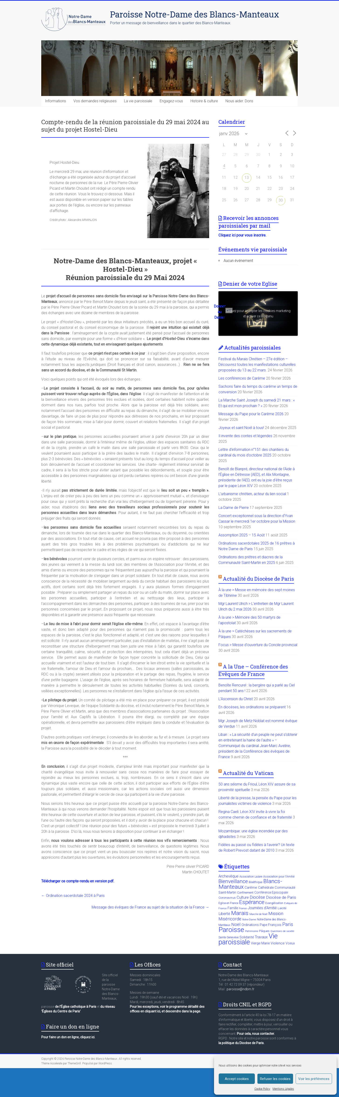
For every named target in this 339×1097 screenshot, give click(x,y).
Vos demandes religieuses (95, 101)
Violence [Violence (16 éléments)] (278, 943)
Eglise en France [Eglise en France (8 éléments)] (228, 903)
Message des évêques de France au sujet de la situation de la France (150, 907)
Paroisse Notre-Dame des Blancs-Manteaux (194, 14)
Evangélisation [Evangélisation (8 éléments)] (274, 903)
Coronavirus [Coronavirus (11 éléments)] (227, 897)
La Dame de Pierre (233, 507)
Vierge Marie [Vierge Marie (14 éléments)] (260, 943)
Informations (55, 101)
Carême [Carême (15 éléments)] (251, 887)
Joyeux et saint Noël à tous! (241, 427)
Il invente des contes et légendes (245, 436)
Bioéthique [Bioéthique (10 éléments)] (255, 882)
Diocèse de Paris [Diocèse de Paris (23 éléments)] (281, 897)
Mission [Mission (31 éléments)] (275, 913)
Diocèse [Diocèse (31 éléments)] (257, 897)
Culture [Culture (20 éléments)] (243, 897)
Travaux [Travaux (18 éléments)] (261, 937)
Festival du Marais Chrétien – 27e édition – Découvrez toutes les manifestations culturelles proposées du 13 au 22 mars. (257, 364)
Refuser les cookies (275, 1079)
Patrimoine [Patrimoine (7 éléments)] (251, 931)
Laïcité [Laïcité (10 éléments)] (282, 908)
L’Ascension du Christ (235, 699)
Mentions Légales (283, 1088)
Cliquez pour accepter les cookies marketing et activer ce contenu (258, 313)
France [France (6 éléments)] (243, 908)
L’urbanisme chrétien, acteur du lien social (252, 494)
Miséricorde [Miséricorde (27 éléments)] (229, 918)
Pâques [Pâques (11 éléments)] (264, 931)
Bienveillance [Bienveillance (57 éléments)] (233, 881)
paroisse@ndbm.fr (240, 989)
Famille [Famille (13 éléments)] (233, 908)
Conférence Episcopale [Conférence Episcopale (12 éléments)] (271, 892)
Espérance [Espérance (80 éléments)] (251, 902)
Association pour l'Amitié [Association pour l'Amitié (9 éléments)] (278, 876)
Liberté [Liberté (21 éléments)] (224, 913)
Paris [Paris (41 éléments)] (287, 924)
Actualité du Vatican (248, 773)
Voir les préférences (313, 1079)
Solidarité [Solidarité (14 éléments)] (246, 937)
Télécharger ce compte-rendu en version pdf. (77, 881)
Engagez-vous (171, 101)
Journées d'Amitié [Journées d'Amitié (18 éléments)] (262, 908)
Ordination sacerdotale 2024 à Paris (73, 895)
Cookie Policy (262, 1088)
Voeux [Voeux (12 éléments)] (290, 943)
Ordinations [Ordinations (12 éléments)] (250, 925)
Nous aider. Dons (239, 101)
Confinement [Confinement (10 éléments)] (245, 892)
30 (281, 200)
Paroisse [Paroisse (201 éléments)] (231, 930)
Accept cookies (237, 1079)
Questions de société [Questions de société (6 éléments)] (282, 931)
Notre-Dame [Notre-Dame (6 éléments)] (249, 919)
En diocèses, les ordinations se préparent (252, 707)
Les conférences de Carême (241, 378)
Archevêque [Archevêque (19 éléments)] (228, 876)
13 (247, 177)
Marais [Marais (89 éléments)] (240, 913)
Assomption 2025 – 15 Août (241, 535)
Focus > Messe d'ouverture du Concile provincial (257, 645)
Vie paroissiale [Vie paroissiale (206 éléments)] (248, 939)
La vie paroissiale (138, 101)
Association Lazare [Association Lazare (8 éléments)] (250, 876)
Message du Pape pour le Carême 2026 (251, 414)
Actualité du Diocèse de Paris (258, 578)
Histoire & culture (204, 101)
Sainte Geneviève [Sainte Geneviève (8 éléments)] (228, 937)
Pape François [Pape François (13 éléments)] (270, 925)
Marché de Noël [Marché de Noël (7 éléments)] (258, 914)
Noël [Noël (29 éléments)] (236, 924)
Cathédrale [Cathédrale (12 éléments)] (266, 887)
